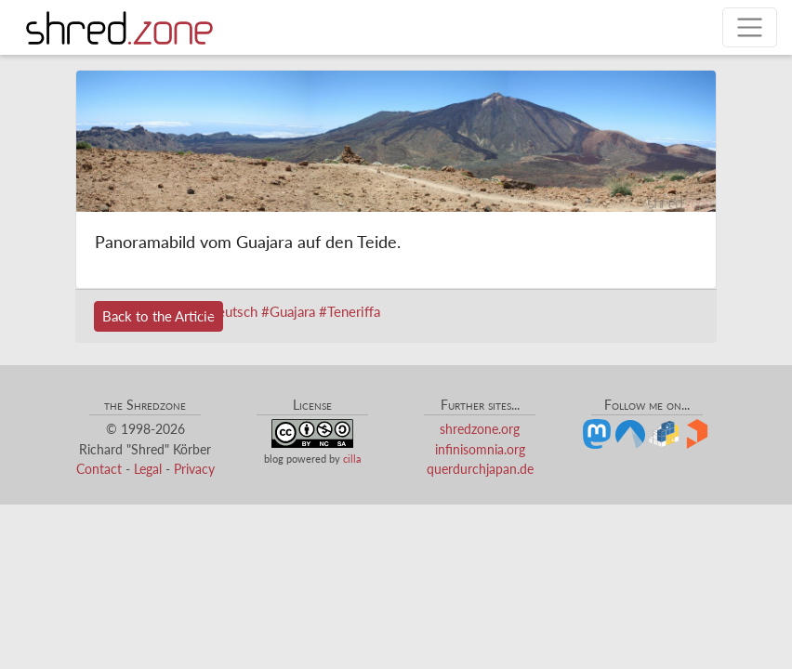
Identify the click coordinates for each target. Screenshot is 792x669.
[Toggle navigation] (749, 27)
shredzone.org (480, 429)
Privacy (194, 469)
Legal (148, 469)
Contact (99, 469)
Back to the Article (158, 316)
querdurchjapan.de (480, 469)
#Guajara (288, 311)
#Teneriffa (349, 311)
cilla (352, 459)
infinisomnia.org (480, 449)
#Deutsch (228, 311)
